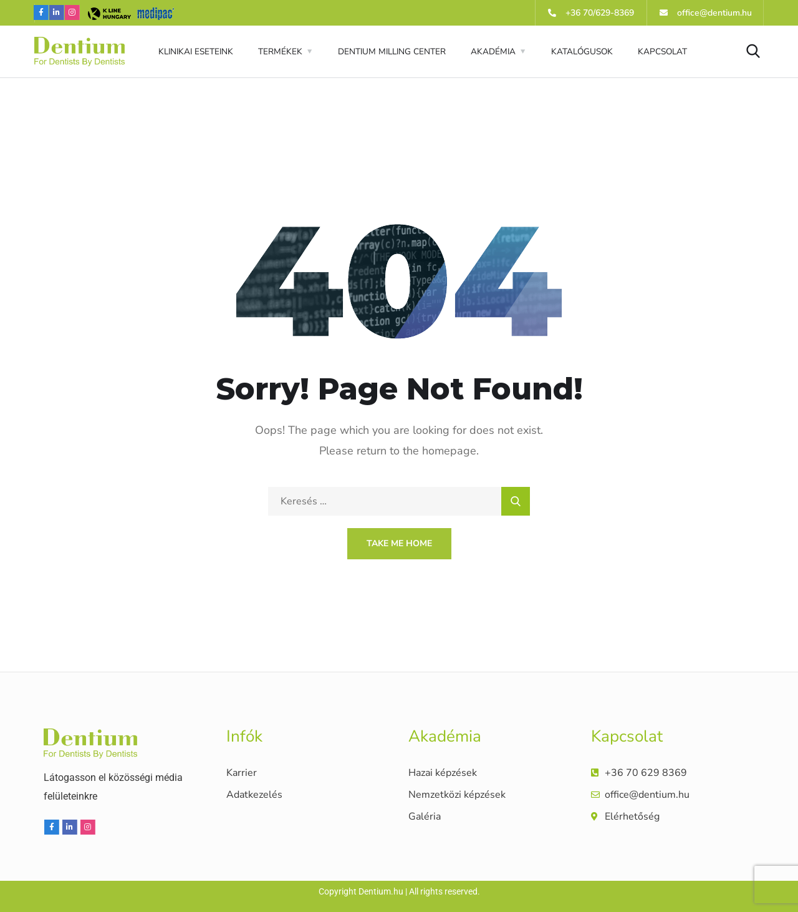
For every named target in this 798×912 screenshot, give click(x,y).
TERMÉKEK (280, 51)
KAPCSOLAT (662, 51)
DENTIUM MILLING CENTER (392, 51)
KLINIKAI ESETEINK (195, 51)
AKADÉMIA (493, 51)
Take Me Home (399, 543)
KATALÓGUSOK (582, 51)
